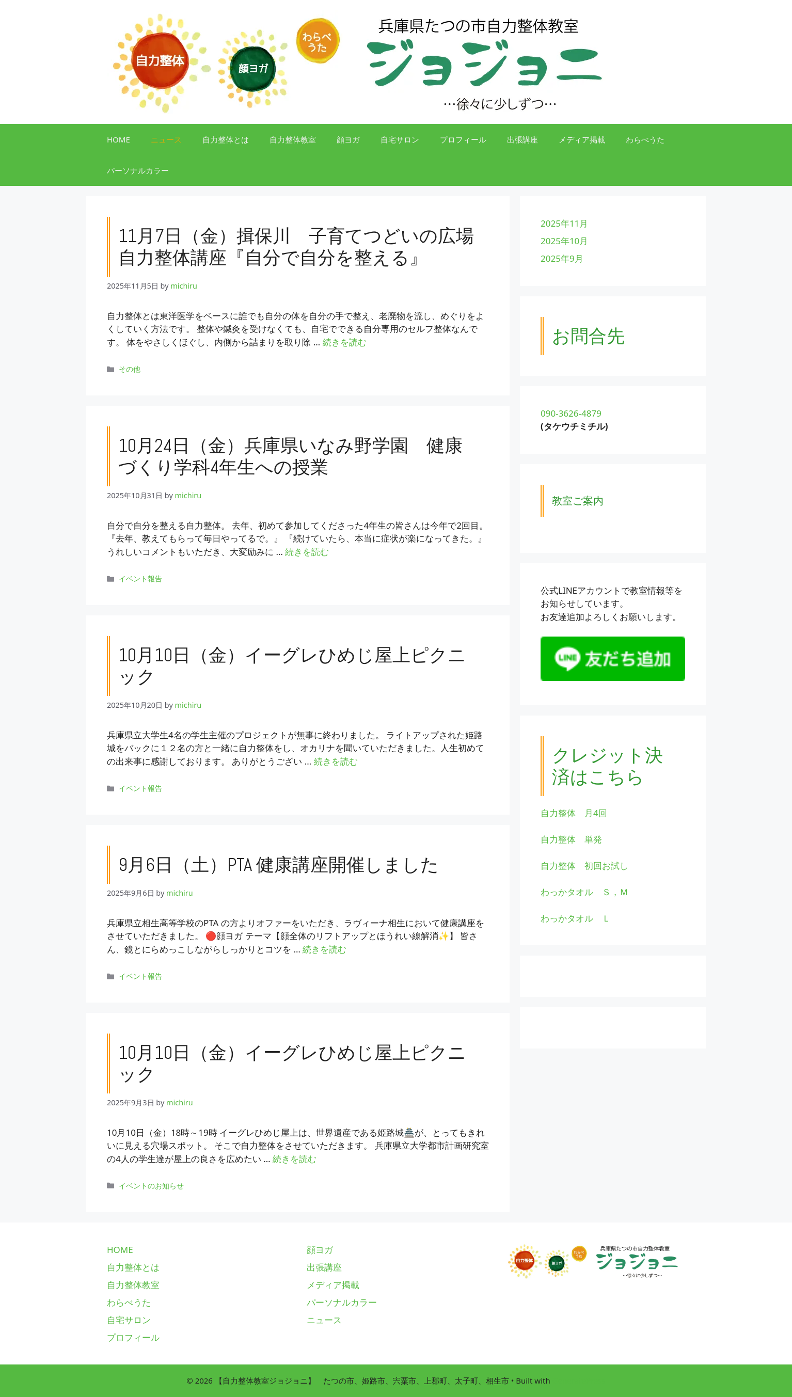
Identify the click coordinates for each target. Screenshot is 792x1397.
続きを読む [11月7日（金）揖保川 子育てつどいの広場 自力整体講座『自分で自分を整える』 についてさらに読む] (345, 342)
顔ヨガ (348, 139)
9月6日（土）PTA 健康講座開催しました (278, 864)
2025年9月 (562, 258)
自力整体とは (225, 139)
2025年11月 (564, 223)
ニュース (166, 139)
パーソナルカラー (138, 170)
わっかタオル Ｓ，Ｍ (584, 892)
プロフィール (463, 139)
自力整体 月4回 (574, 813)
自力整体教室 (293, 139)
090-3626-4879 (571, 413)
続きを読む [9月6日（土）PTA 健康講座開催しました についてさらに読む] (324, 949)
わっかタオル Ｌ (576, 918)
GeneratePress (579, 1380)
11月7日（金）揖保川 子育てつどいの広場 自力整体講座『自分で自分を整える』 (305, 247)
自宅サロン (400, 139)
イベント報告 (140, 578)
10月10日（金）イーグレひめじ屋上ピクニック (292, 666)
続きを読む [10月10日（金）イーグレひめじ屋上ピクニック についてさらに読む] (336, 761)
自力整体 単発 (571, 839)
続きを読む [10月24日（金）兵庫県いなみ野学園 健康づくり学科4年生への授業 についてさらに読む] (307, 552)
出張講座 (522, 139)
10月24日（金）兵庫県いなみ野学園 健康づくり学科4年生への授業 (290, 456)
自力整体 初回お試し (584, 865)
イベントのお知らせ (151, 1185)
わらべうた (645, 139)
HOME (118, 139)
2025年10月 (564, 241)
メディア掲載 (582, 139)
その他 (129, 369)
